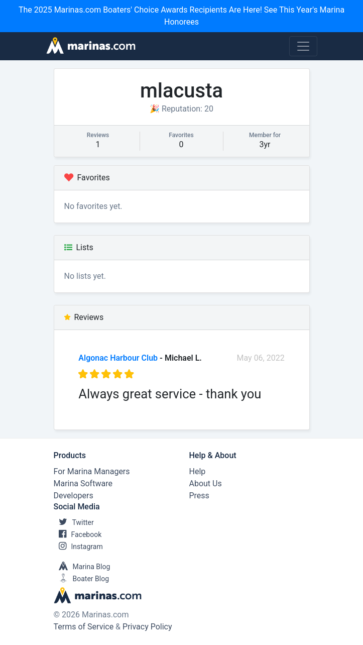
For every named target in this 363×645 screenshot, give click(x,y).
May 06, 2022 (261, 358)
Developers (73, 495)
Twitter (74, 522)
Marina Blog (82, 567)
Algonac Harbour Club (118, 358)
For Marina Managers (92, 471)
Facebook (78, 534)
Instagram (78, 547)
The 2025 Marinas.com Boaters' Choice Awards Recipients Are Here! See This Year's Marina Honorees (181, 16)
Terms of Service (84, 626)
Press (199, 495)
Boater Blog (81, 579)
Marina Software (83, 483)
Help (197, 471)
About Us (205, 483)
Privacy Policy (147, 626)
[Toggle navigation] (303, 46)
